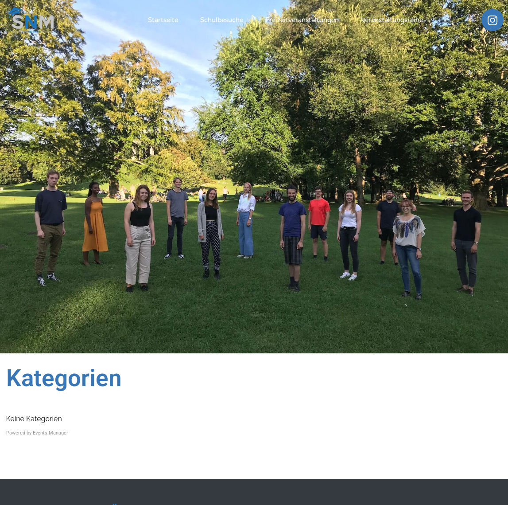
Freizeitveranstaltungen (302, 20)
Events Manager (50, 433)
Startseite (163, 20)
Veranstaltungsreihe (392, 20)
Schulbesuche (221, 20)
